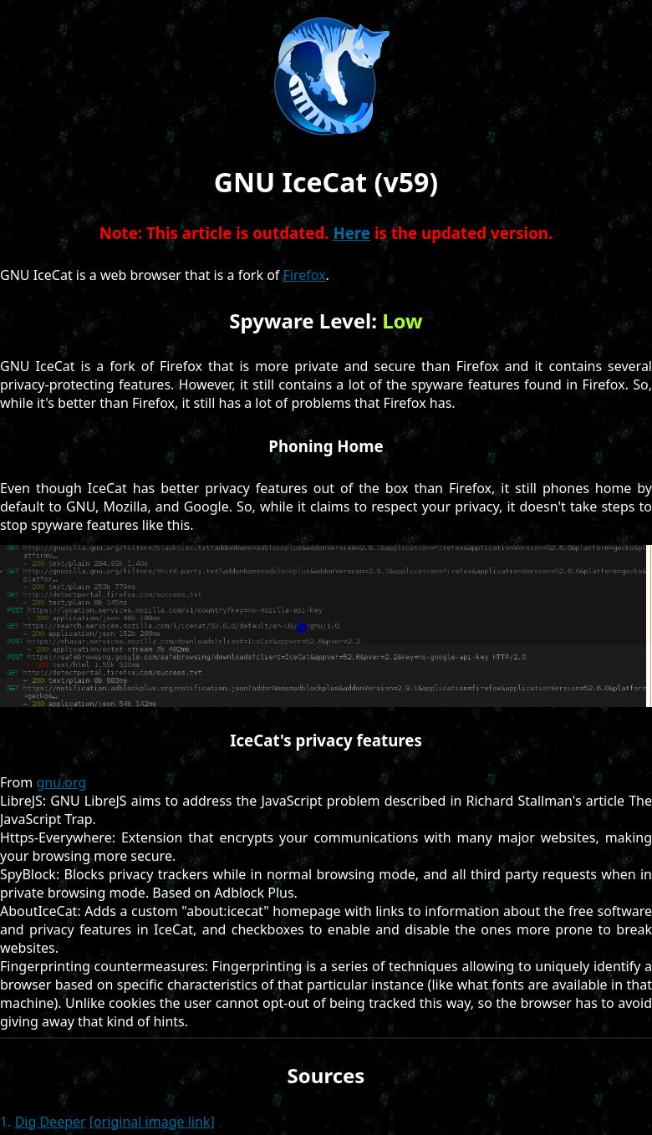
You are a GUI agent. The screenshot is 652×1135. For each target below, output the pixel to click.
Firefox (304, 275)
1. (5, 1121)
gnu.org (61, 782)
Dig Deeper (50, 1121)
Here (351, 232)
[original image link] (152, 1121)
